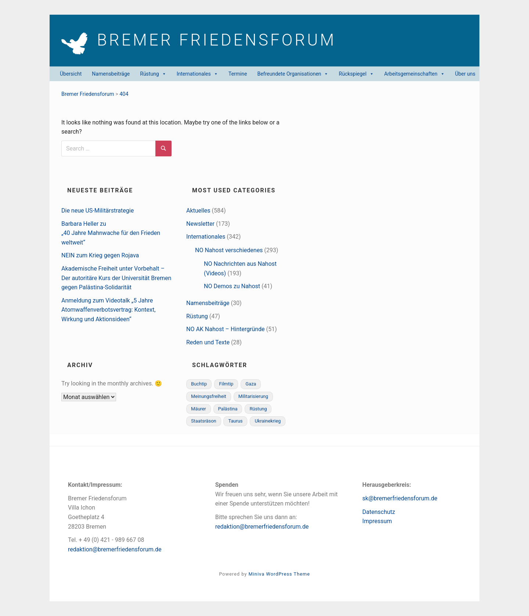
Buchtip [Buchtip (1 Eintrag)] (199, 384)
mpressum (378, 521)
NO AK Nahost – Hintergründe (225, 329)
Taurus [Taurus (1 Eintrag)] (235, 421)
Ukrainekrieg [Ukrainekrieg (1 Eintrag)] (268, 421)
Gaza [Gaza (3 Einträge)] (250, 384)
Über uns (465, 74)
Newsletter (200, 223)
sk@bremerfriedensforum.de (399, 498)
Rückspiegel (356, 73)
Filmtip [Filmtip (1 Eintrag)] (226, 384)
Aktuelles (198, 210)
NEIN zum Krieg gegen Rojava (100, 255)
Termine (237, 74)
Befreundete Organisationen (292, 73)
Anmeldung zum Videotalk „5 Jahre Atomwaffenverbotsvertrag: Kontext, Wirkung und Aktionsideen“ (108, 310)
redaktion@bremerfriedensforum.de (115, 549)
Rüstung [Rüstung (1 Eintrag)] (258, 409)
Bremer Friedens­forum (225, 41)
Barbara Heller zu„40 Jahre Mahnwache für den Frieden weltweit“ (110, 233)
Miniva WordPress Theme (279, 574)
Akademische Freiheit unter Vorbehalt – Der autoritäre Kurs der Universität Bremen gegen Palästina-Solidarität (116, 278)
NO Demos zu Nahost (232, 286)
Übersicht (71, 74)
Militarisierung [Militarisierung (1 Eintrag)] (253, 396)
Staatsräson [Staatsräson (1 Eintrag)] (203, 421)
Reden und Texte (208, 342)
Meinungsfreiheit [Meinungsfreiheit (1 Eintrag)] (208, 396)
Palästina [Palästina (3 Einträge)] (228, 409)
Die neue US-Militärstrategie (97, 210)
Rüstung (153, 73)
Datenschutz (378, 511)
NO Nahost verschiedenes (229, 250)
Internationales (197, 73)
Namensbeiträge (111, 74)
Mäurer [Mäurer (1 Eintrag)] (198, 409)
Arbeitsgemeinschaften (414, 73)
